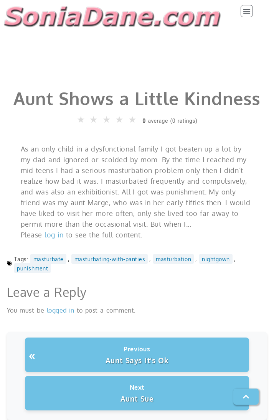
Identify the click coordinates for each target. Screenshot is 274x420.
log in (54, 235)
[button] (247, 11)
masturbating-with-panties (109, 258)
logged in (60, 310)
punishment (32, 268)
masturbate (48, 258)
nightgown (216, 258)
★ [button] (81, 119)
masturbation (173, 258)
